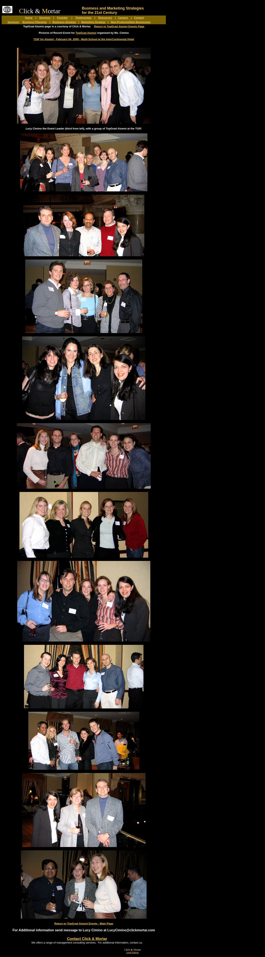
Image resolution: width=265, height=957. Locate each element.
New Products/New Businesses (131, 22)
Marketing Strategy (93, 22)
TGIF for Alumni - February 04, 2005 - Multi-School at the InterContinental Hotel (83, 39)
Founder (62, 17)
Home (29, 17)
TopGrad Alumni (86, 32)
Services (44, 17)
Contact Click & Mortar (87, 939)
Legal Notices (132, 952)
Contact (139, 17)
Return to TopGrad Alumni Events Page (119, 26)
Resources (105, 17)
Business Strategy (64, 22)
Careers (123, 17)
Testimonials (83, 17)
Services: (13, 22)
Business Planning (35, 22)
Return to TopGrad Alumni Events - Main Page (83, 923)
